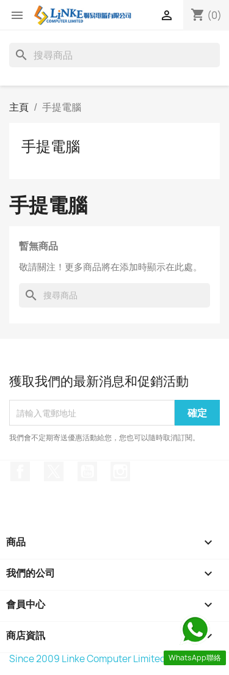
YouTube (87, 471)
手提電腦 (50, 146)
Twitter (54, 471)
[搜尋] (114, 55)
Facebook (20, 471)
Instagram (120, 471)
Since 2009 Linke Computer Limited (87, 658)
